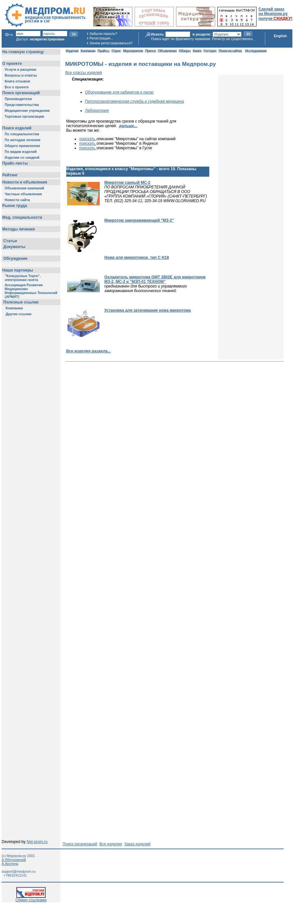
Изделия (72, 51)
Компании (88, 51)
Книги (197, 51)
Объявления (167, 51)
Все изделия (110, 844)
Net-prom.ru (37, 841)
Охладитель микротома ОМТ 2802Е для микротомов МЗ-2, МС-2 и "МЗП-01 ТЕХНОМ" (155, 279)
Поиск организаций (80, 844)
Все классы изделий (83, 72)
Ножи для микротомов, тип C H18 (136, 257)
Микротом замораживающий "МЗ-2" (139, 220)
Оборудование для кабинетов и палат (119, 92)
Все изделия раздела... (88, 351)
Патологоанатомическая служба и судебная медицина (134, 101)
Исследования (255, 51)
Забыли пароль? (103, 34)
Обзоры (184, 51)
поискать (87, 139)
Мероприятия (133, 51)
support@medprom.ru (19, 871)
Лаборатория (97, 110)
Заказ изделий (137, 844)
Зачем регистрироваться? (111, 43)
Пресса (150, 51)
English (280, 36)
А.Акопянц (10, 864)
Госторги (210, 51)
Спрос (116, 51)
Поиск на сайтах (230, 51)
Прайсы (103, 51)
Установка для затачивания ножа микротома (147, 310)
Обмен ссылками (31, 898)
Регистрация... (101, 38)
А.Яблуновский (14, 860)
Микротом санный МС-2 (127, 182)
